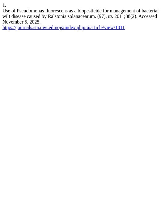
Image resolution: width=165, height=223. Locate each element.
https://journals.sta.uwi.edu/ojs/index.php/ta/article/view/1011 (63, 27)
